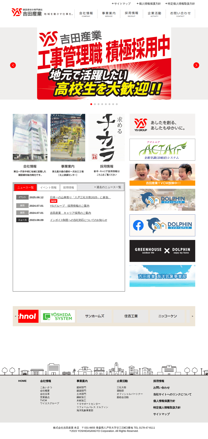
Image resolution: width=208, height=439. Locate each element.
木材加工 (81, 400)
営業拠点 (45, 397)
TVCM (43, 400)
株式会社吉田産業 (42, 12)
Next (196, 65)
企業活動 (122, 381)
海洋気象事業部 (85, 410)
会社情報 (45, 381)
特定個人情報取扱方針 (181, 3)
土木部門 (81, 394)
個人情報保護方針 (150, 3)
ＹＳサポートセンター (88, 403)
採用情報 (158, 381)
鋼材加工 (81, 397)
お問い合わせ (161, 387)
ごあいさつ (46, 387)
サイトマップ (122, 3)
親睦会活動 (123, 397)
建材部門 (81, 387)
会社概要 (45, 390)
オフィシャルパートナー (130, 394)
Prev (13, 65)
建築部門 (81, 390)
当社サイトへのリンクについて (172, 394)
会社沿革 (45, 394)
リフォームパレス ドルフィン (92, 407)
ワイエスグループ (49, 403)
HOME (22, 380)
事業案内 (82, 381)
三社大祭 (121, 387)
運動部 (120, 390)
